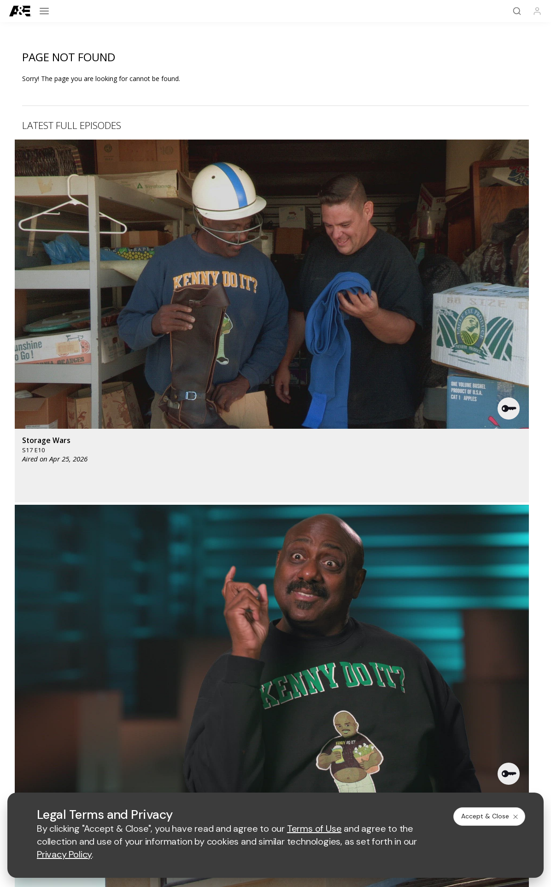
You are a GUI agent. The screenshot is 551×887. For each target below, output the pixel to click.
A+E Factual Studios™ (192, 727)
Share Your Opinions (44, 719)
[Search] (517, 11)
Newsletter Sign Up (42, 707)
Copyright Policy (284, 779)
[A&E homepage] (32, 649)
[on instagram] (91, 754)
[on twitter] (42, 754)
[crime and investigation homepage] (295, 669)
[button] (166, 211)
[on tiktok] (116, 754)
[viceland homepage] (378, 642)
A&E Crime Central (40, 695)
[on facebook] (18, 754)
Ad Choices (385, 779)
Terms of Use (180, 779)
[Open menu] (44, 11)
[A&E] (20, 11)
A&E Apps (27, 683)
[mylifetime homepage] (218, 642)
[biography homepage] (213, 669)
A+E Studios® (180, 742)
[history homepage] (167, 642)
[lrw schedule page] (343, 669)
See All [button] (507, 493)
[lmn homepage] (280, 642)
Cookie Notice (338, 779)
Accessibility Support (337, 727)
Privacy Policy (230, 779)
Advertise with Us (186, 712)
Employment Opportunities (345, 712)
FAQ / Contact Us (38, 731)
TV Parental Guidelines (340, 742)
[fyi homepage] (327, 642)
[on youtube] (67, 754)
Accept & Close (490, 816)
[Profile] (537, 11)
